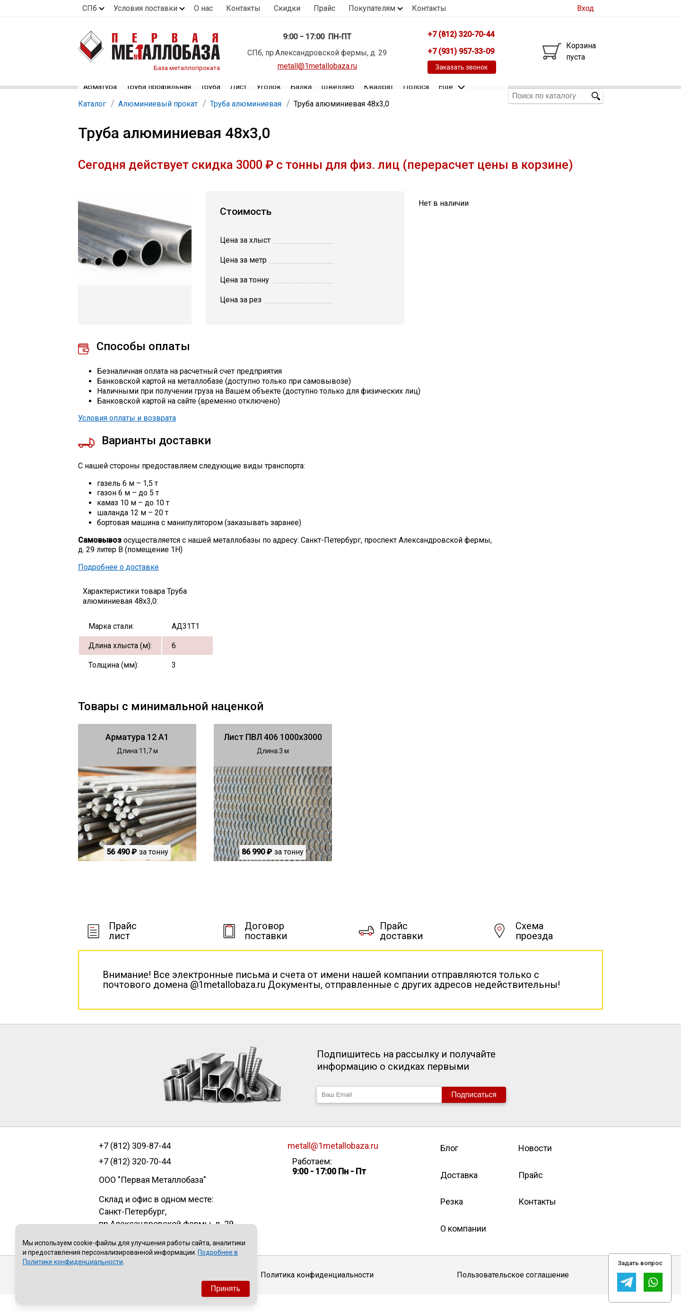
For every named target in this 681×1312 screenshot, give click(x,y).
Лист (238, 95)
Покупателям (372, 8)
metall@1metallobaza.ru (317, 66)
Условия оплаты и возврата (127, 435)
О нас (203, 8)
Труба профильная (158, 95)
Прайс (324, 8)
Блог (449, 1165)
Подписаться (474, 1112)
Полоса (416, 95)
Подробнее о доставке (118, 584)
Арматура (100, 95)
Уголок (268, 95)
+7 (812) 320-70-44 (135, 1178)
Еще (451, 95)
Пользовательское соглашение (513, 1292)
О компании (463, 1245)
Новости (535, 1165)
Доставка (459, 1192)
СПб (89, 8)
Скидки (287, 8)
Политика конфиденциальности (317, 1292)
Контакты (243, 8)
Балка (301, 95)
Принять (226, 1289)
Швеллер (337, 95)
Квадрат (378, 95)
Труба (210, 95)
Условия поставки (145, 8)
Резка (451, 1219)
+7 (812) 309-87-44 (135, 1163)
